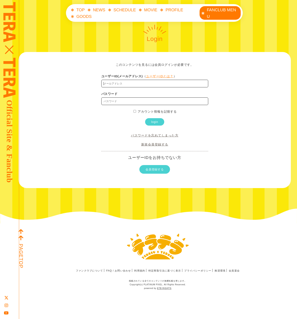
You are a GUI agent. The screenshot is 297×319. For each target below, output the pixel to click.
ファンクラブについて (89, 270)
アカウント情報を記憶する (155, 111)
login (154, 122)
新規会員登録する (154, 144)
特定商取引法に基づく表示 (164, 270)
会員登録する (155, 169)
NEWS (99, 10)
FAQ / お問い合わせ (118, 270)
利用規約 (139, 270)
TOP (80, 10)
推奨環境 (220, 270)
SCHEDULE (124, 10)
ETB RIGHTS (164, 288)
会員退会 (234, 270)
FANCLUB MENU (221, 13)
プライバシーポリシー (197, 270)
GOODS (83, 16)
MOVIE (150, 10)
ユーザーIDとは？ (159, 76)
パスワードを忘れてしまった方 (154, 135)
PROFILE (174, 10)
